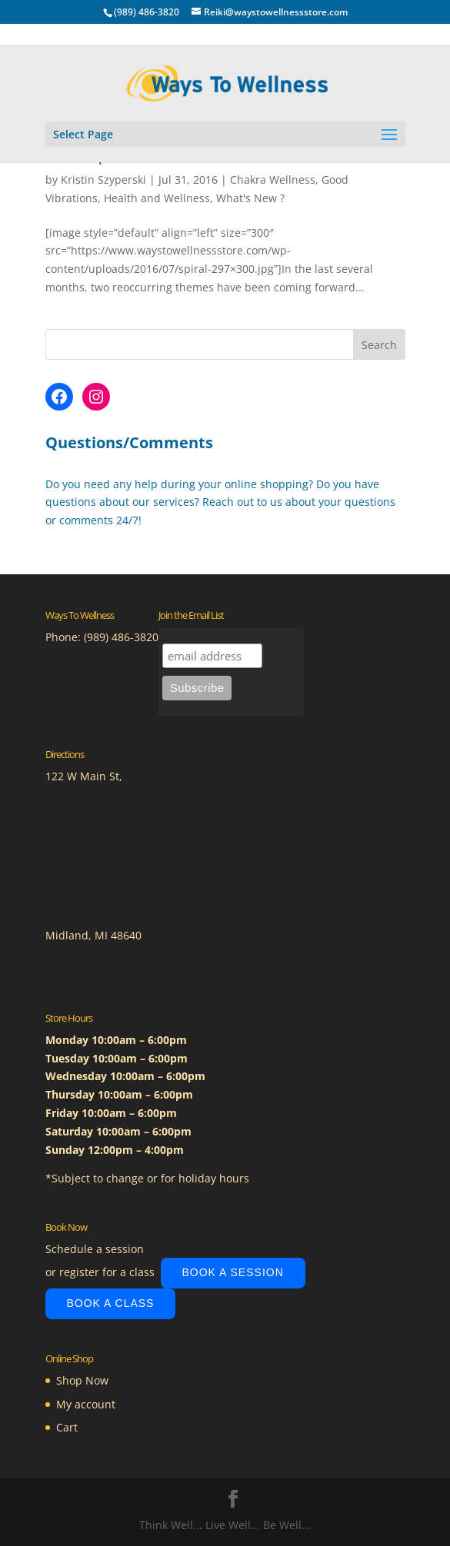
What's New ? (250, 198)
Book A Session (233, 1272)
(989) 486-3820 (121, 637)
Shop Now (82, 1380)
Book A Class (111, 1303)
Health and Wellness (157, 198)
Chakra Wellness (272, 179)
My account (85, 1404)
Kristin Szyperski (103, 179)
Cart (67, 1427)
